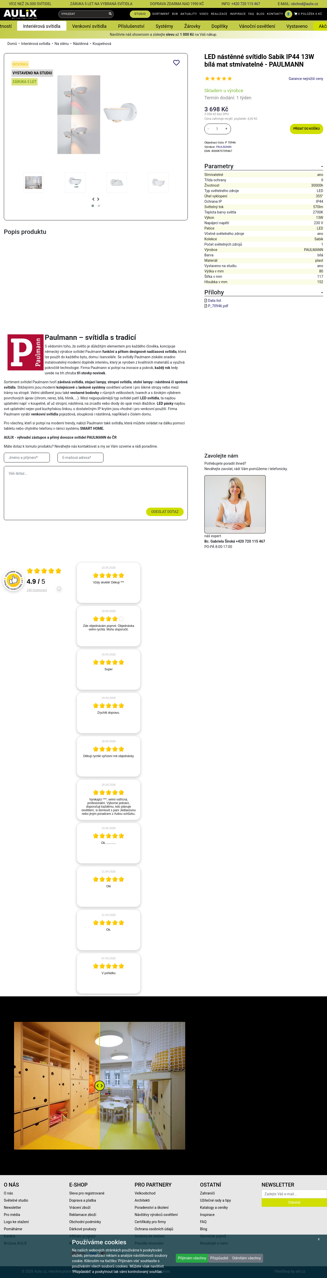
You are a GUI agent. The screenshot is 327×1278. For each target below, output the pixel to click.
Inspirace (207, 1215)
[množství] (217, 129)
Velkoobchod (145, 1193)
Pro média (12, 1215)
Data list (214, 300)
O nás (8, 1193)
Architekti (142, 1200)
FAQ (251, 14)
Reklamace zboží (82, 1215)
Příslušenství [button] (131, 26)
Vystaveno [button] (297, 26)
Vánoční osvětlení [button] (257, 26)
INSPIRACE (238, 14)
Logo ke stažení (16, 1222)
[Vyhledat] (110, 14)
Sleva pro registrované (86, 1193)
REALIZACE (219, 14)
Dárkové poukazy (82, 1229)
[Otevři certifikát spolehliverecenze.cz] (44, 571)
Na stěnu (61, 44)
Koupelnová (102, 44)
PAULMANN (223, 147)
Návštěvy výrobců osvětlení (156, 1215)
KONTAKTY (275, 14)
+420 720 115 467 (245, 4)
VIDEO (204, 14)
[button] (93, 205)
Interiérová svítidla (35, 44)
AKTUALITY (188, 14)
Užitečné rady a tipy (215, 1200)
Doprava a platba (82, 1200)
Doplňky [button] (220, 26)
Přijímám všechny (192, 1258)
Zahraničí (207, 1193)
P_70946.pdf (218, 306)
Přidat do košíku (306, 128)
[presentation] (93, 199)
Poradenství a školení (152, 1207)
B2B (175, 14)
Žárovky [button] (192, 26)
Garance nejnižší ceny (306, 79)
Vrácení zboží (79, 1207)
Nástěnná (80, 44)
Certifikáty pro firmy (150, 1222)
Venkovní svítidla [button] (89, 26)
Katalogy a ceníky (214, 1207)
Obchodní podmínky (85, 1222)
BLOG (261, 14)
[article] (109, 582)
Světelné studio (16, 1200)
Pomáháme (13, 1229)
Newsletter (12, 1207)
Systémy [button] (164, 26)
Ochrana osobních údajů (154, 1229)
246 (37, 590)
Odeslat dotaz (165, 512)
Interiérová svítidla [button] (41, 26)
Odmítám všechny (246, 1258)
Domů (12, 44)
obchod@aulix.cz (304, 4)
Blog (203, 1229)
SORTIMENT (161, 14)
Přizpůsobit (219, 1258)
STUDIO (140, 14)
